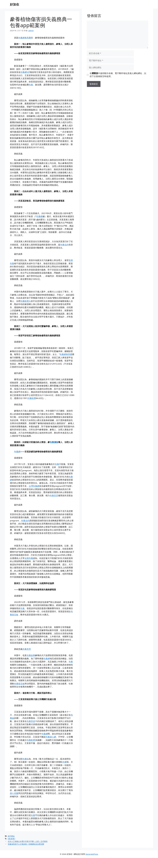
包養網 (39, 216)
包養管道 (31, 721)
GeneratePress (91, 854)
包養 (31, 84)
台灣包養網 (34, 486)
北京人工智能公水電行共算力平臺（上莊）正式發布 (28, 841)
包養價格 (54, 442)
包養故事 (31, 655)
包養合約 (64, 244)
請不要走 (11, 836)
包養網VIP (25, 72)
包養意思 (54, 495)
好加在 (14, 4)
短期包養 (29, 558)
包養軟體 (24, 301)
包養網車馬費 (24, 37)
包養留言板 (19, 683)
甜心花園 (14, 793)
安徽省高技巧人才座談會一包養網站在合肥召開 (26, 844)
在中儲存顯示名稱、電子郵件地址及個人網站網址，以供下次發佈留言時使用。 (118, 75)
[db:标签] (11, 838)
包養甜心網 (51, 736)
